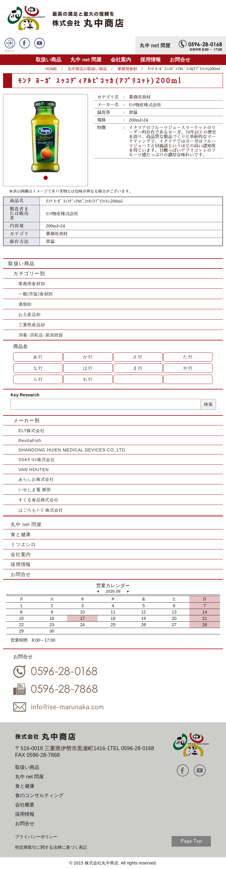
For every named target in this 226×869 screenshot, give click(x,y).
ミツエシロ (23, 544)
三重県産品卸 (31, 324)
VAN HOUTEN (33, 469)
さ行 (138, 356)
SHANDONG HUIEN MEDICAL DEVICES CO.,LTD (71, 450)
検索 (208, 404)
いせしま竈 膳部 (34, 489)
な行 (38, 368)
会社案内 (121, 60)
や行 (188, 368)
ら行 (38, 379)
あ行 (38, 356)
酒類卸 (25, 304)
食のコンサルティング (39, 795)
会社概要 (24, 804)
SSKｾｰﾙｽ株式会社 (36, 459)
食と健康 (21, 534)
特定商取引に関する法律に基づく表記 (51, 847)
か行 (88, 356)
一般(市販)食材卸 (35, 293)
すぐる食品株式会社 (38, 499)
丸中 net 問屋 (86, 60)
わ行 (88, 379)
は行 (88, 368)
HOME (51, 69)
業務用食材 (127, 69)
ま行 (138, 368)
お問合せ (180, 60)
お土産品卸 (29, 314)
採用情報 (150, 60)
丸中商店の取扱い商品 (87, 69)
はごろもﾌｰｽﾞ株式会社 (40, 510)
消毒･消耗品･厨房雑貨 (40, 335)
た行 (188, 356)
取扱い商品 (48, 60)
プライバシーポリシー (36, 836)
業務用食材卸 (31, 283)
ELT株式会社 (31, 430)
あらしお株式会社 (36, 479)
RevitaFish (29, 440)
